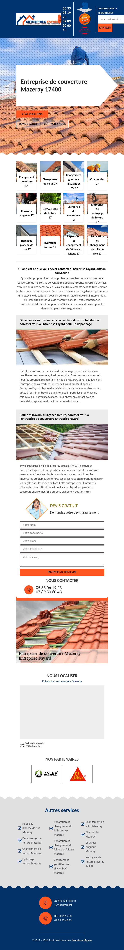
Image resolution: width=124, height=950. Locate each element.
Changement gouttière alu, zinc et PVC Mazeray (62, 866)
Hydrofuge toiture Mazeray (31, 861)
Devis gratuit (28, 124)
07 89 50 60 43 (67, 25)
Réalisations (32, 114)
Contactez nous (55, 124)
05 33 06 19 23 (67, 12)
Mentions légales (82, 940)
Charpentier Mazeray (92, 834)
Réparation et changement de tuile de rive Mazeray (63, 828)
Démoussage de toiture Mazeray (31, 840)
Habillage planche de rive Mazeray (31, 828)
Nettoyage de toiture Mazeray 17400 (94, 862)
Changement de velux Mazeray (94, 824)
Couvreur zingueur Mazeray (90, 847)
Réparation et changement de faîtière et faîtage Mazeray (64, 847)
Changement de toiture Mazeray (31, 851)
